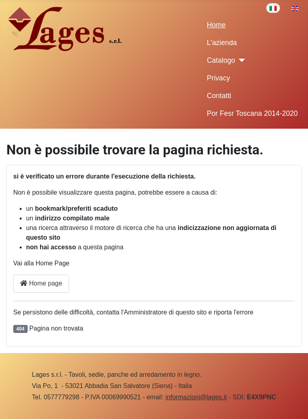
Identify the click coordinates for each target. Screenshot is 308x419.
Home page (41, 283)
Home (216, 25)
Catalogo (221, 60)
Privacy (218, 78)
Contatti (219, 96)
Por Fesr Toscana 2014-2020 (252, 113)
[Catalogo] (240, 60)
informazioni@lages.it (196, 397)
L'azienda (222, 43)
